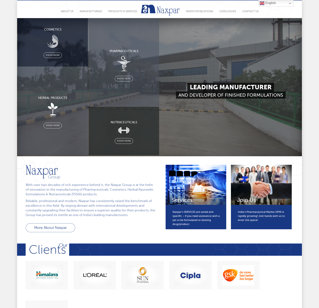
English (268, 3)
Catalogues (227, 11)
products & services (122, 11)
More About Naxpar (50, 228)
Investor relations (199, 11)
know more (53, 55)
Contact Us (250, 11)
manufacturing (91, 11)
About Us (67, 11)
